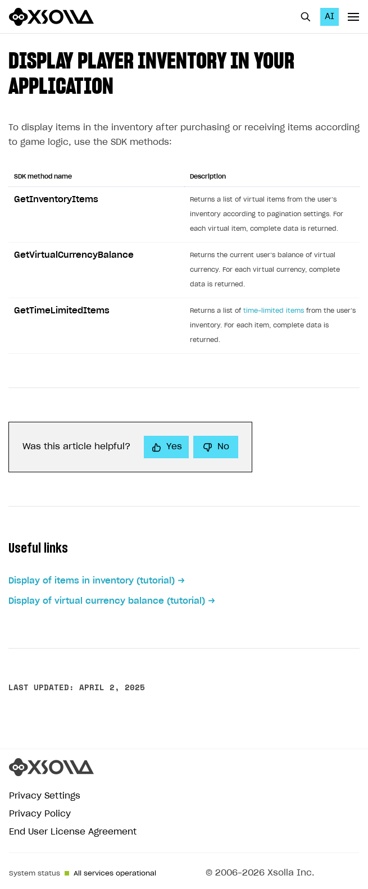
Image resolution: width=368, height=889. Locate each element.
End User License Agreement (73, 832)
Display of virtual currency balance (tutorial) (106, 601)
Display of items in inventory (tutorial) (91, 581)
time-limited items (273, 311)
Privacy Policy (40, 814)
